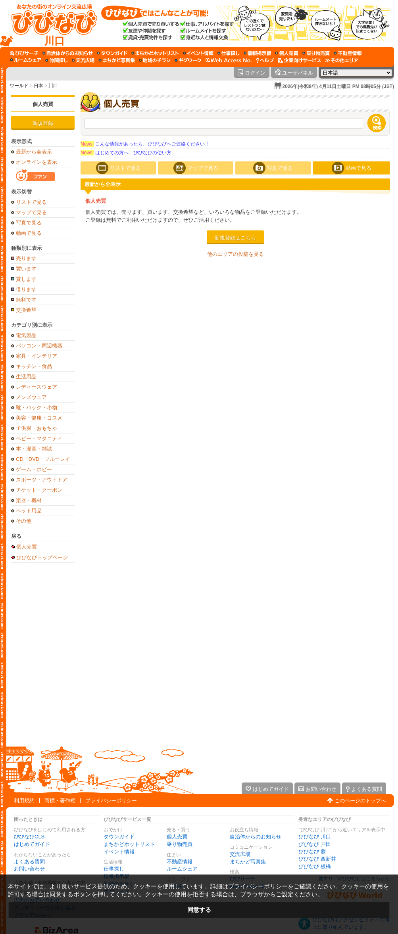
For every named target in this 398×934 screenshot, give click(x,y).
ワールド (19, 85)
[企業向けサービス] (299, 60)
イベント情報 (119, 852)
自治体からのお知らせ (255, 837)
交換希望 (26, 310)
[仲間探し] (56, 60)
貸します (26, 279)
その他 (23, 521)
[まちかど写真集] (116, 60)
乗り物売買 (179, 844)
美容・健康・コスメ (39, 417)
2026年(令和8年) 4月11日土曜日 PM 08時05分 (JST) (338, 86)
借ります (26, 289)
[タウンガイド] (112, 53)
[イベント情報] (198, 53)
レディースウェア (36, 386)
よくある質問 (29, 862)
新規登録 (43, 123)
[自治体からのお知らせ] (67, 53)
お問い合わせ (29, 869)
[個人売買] (286, 53)
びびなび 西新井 (317, 859)
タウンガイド (119, 837)
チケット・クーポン (39, 490)
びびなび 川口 (314, 837)
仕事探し (114, 869)
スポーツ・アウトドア (41, 479)
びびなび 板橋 (314, 866)
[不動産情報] (348, 53)
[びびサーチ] (24, 53)
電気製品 (26, 335)
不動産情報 (179, 862)
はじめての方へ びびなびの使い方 (126, 152)
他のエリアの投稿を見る (235, 254)
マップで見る (31, 212)
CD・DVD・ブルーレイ (43, 459)
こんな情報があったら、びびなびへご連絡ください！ (145, 144)
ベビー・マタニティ (39, 438)
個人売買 (43, 104)
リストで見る (31, 202)
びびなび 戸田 (314, 844)
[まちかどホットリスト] (155, 53)
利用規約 (24, 801)
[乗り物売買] (316, 53)
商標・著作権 (59, 801)
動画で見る (29, 233)
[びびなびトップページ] (50, 23)
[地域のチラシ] (155, 60)
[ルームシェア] (25, 60)
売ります (26, 258)
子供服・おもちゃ (36, 428)
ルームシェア (182, 869)
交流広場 (240, 854)
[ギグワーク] (188, 60)
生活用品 (26, 376)
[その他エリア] (341, 60)
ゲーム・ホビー (34, 469)
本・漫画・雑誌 (34, 448)
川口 (53, 85)
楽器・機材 (29, 500)
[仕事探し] (228, 53)
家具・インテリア (36, 356)
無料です (26, 299)
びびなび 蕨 (312, 852)
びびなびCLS (29, 837)
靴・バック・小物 (36, 407)
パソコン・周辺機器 (39, 345)
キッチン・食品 (34, 366)
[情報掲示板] (257, 53)
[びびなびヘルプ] (265, 60)
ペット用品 (29, 510)
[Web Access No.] (229, 60)
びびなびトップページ (42, 557)
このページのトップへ (360, 800)
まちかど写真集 (248, 862)
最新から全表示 (34, 151)
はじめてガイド (32, 844)
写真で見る (29, 222)
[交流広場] (83, 60)
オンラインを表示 (36, 162)
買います (26, 268)
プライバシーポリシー (111, 801)
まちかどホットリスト (129, 844)
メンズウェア (31, 397)
